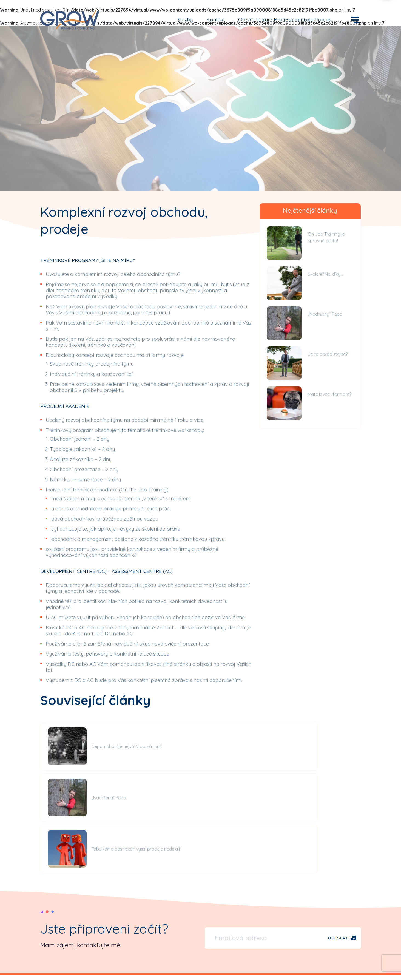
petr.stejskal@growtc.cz (64, 918)
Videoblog (215, 907)
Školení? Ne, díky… (325, 274)
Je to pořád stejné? (328, 354)
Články (211, 896)
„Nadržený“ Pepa (325, 314)
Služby (185, 19)
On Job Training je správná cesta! (326, 237)
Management (300, 913)
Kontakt (215, 19)
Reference (128, 913)
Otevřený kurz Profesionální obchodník (284, 19)
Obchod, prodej (303, 901)
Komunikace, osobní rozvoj (314, 924)
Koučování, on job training (313, 936)
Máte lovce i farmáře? (329, 394)
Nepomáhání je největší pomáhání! (110, 746)
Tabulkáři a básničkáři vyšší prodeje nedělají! (333, 746)
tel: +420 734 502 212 (60, 911)
